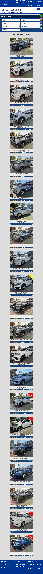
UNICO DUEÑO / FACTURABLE (21, 127)
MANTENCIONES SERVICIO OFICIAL (21, 293)
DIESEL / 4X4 (21, 198)
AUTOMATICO (21, 222)
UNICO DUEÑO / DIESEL (21, 364)
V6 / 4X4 (21, 459)
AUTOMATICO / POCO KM (21, 56)
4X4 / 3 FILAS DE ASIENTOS (21, 151)
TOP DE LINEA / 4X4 (21, 175)
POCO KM (21, 246)
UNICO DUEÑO (21, 103)
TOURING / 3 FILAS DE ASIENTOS (21, 483)
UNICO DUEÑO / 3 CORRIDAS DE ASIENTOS (21, 80)
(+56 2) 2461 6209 (20, 565)
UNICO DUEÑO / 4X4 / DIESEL (21, 341)
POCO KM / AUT (21, 269)
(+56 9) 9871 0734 (20, 3)
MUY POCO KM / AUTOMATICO (21, 530)
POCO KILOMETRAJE (21, 436)
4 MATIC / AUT (21, 317)
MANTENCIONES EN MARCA (21, 412)
